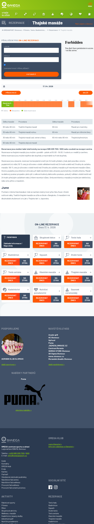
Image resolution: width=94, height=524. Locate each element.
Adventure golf (7, 519)
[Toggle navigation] (90, 4)
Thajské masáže (55, 519)
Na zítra (56, 244)
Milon (3, 508)
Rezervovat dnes (42, 244)
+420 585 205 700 (16, 453)
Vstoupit (31, 74)
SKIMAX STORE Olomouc (59, 351)
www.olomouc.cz (56, 356)
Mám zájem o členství (84, 24)
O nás (3, 469)
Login (6, 46)
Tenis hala (52, 502)
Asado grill (53, 335)
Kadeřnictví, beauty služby (11, 516)
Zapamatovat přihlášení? (16, 68)
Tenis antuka (53, 513)
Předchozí (11, 93)
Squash (51, 508)
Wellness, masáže (8, 513)
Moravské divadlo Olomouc (60, 359)
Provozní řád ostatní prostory (13, 488)
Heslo (7, 56)
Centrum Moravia (56, 348)
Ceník (3, 461)
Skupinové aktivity (9, 510)
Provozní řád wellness (10, 485)
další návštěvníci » (56, 364)
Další (85, 93)
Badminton (52, 505)
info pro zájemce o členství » (61, 446)
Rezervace (54, 30)
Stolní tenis (53, 510)
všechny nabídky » (24, 410)
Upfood (51, 340)
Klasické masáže (55, 516)
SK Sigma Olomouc (56, 353)
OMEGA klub (6, 466)
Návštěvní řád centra (9, 480)
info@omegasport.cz (17, 455)
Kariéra (4, 471)
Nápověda (8, 246)
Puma (50, 343)
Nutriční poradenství (9, 521)
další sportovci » (8, 364)
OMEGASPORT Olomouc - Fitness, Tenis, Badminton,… (25, 30)
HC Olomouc (53, 337)
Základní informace (12, 243)
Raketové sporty (8, 502)
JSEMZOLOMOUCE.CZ (57, 345)
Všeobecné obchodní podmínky (13, 477)
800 (27, 453)
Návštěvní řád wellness (10, 482)
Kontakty (5, 463)
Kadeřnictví (53, 521)
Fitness (4, 505)
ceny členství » (55, 444)
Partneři (4, 474)
